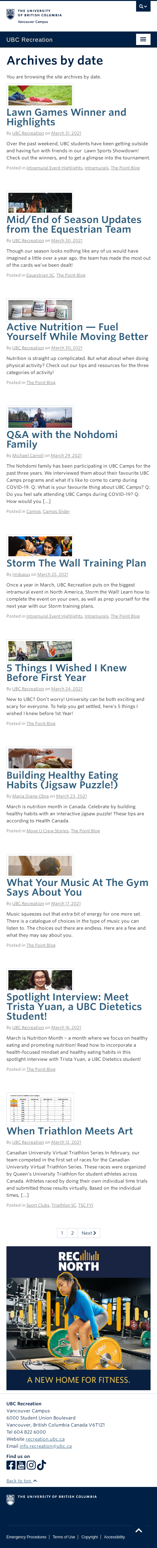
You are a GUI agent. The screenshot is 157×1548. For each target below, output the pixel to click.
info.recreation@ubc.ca (46, 1446)
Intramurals (97, 168)
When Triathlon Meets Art (69, 1131)
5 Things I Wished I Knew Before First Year (66, 672)
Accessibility (114, 1537)
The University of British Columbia (56, 13)
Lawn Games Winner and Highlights (66, 117)
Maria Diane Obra (30, 796)
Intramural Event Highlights (54, 168)
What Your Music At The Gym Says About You (77, 887)
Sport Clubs (38, 1205)
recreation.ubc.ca (45, 1439)
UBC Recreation (28, 133)
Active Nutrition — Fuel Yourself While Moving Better (77, 331)
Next (89, 1233)
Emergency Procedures (26, 1537)
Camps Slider (56, 511)
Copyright (89, 1537)
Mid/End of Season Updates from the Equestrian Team (74, 224)
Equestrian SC (40, 275)
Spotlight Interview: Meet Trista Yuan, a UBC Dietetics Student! (74, 1006)
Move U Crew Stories (47, 830)
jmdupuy (21, 574)
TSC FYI (85, 1205)
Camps (33, 511)
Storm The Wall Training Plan (76, 563)
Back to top (21, 1480)
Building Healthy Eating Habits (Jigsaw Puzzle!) (62, 780)
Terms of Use (64, 1537)
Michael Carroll (28, 455)
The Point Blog (125, 168)
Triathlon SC (63, 1205)
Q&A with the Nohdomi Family (62, 439)
